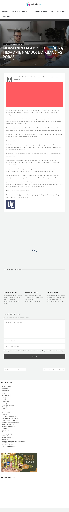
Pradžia (5, 11)
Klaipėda (4, 401)
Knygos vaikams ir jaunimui (9, 420)
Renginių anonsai (6, 437)
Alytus (3, 398)
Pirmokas (4, 414)
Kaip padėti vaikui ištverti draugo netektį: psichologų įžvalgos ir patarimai (34, 292)
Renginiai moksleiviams (8, 416)
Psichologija (7, 44)
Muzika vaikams (6, 394)
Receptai (4, 436)
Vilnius (3, 407)
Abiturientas (5, 411)
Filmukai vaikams (6, 390)
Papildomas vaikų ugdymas (9, 418)
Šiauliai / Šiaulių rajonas (8, 405)
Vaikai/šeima (20, 44)
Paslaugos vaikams (40, 11)
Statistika (13, 44)
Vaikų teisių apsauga (7, 446)
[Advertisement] (34, 95)
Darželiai (25, 11)
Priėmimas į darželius (7, 426)
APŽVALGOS (5, 386)
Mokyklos (15, 11)
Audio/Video (5, 388)
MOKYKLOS (5, 396)
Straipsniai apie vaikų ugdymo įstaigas (12, 441)
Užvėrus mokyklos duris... (10, 292)
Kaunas (4, 399)
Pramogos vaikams (7, 424)
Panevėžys (4, 403)
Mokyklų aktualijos (6, 409)
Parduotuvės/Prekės (58, 11)
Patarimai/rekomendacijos (9, 422)
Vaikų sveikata (5, 444)
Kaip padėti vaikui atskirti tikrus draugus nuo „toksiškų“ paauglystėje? (56, 292)
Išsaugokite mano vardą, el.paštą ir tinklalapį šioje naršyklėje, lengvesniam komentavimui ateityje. (34, 351)
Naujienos (4, 413)
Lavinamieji (5, 392)
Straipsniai (6, 16)
